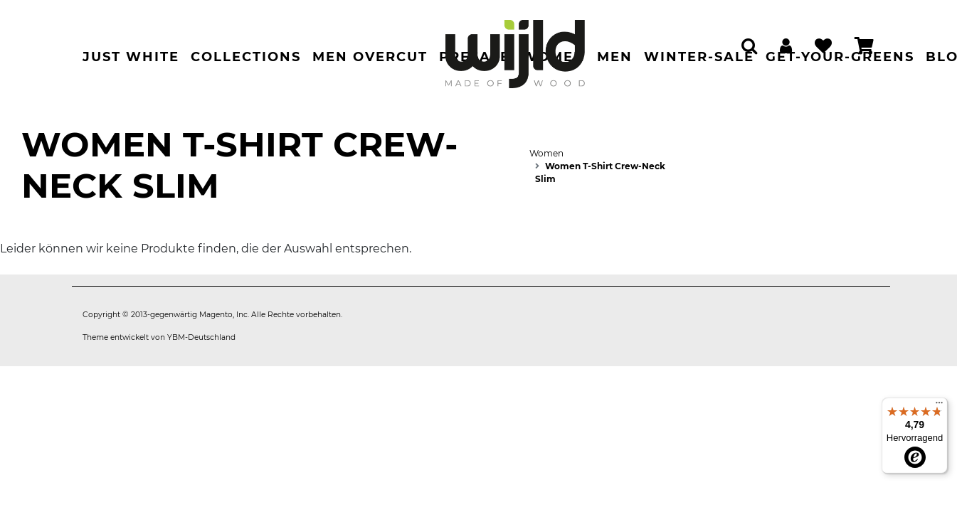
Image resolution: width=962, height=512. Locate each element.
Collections (246, 57)
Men (615, 57)
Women (546, 153)
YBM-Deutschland (201, 337)
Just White (131, 57)
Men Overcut (370, 57)
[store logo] (515, 47)
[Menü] (939, 406)
